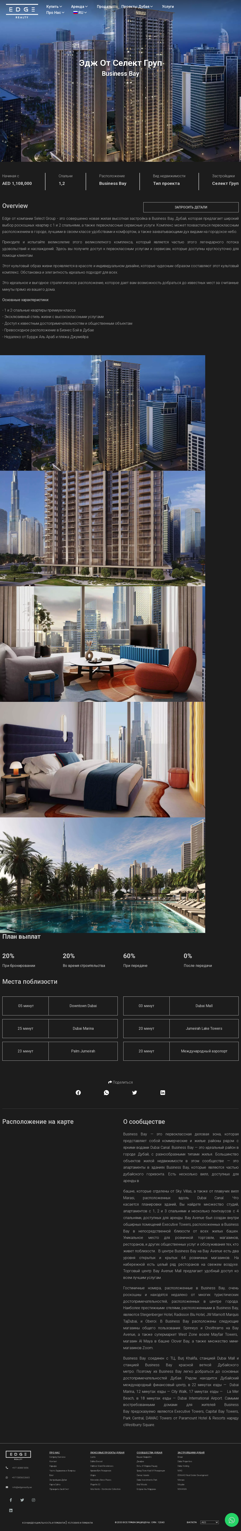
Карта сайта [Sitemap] (54, 1484)
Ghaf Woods (142, 1484)
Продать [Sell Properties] (104, 6)
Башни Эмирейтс (144, 1457)
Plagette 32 (95, 1484)
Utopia (93, 1475)
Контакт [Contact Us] (53, 1461)
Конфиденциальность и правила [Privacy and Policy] (44, 1523)
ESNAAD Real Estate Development (193, 1475)
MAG (180, 1471)
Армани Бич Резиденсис (100, 1471)
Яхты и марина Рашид (147, 1466)
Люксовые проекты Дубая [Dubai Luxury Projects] (107, 1452)
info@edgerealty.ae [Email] (19, 1487)
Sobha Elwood (96, 1461)
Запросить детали (191, 207)
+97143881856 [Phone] (17, 1468)
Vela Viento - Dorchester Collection (105, 1489)
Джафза (140, 1461)
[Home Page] (22, 11)
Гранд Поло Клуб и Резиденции (151, 1471)
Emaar (180, 1457)
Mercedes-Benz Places (100, 1480)
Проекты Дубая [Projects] (137, 6)
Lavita (92, 1457)
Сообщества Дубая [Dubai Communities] (149, 1452)
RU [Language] (80, 12)
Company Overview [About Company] (57, 1457)
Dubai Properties (185, 1461)
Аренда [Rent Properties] (79, 6)
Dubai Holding (183, 1466)
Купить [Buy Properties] (54, 6)
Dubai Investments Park (147, 1480)
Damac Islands (143, 1475)
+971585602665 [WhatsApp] (18, 1477)
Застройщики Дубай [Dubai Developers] (191, 1452)
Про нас (54, 1452)
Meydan (181, 1484)
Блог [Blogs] (51, 1475)
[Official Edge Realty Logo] (23, 1456)
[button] (11, 1500)
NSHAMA (182, 1489)
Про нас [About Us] (55, 12)
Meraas (181, 1480)
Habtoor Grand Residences (101, 1466)
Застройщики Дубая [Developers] (58, 1480)
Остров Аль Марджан (146, 1489)
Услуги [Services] (168, 6)
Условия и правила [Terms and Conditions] (80, 1523)
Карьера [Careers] (53, 1466)
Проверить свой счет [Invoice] (59, 1489)
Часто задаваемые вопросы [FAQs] (62, 1471)
